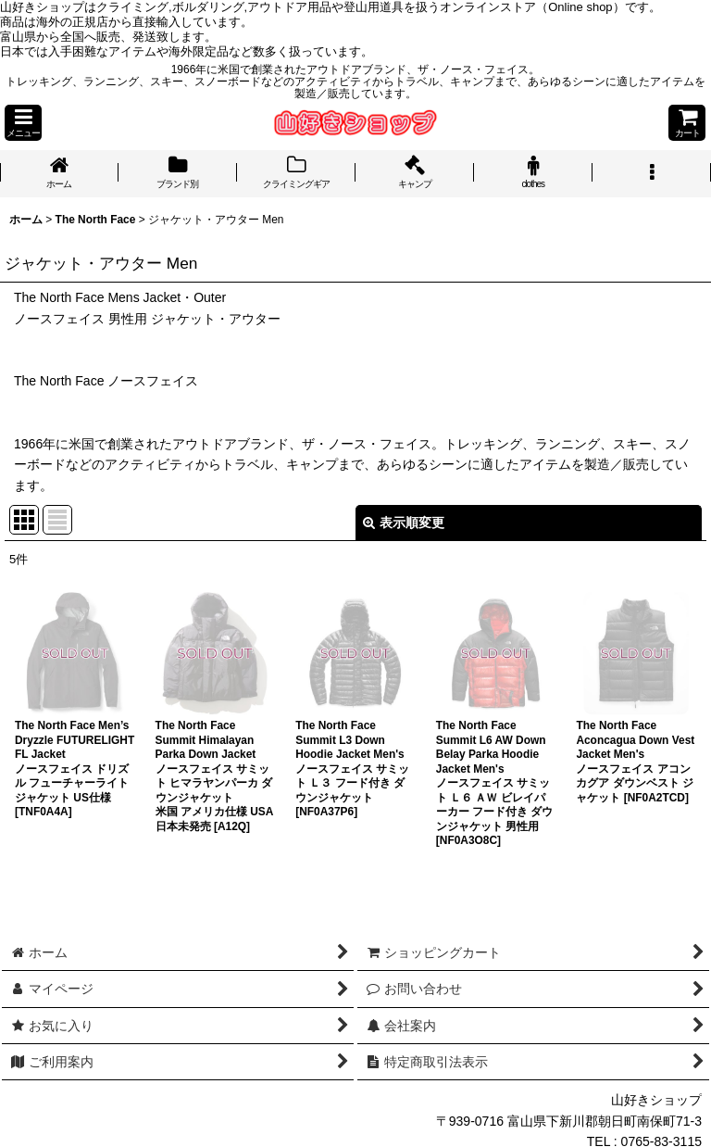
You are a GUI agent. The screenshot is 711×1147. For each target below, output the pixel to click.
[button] (23, 123)
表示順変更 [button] (403, 522)
